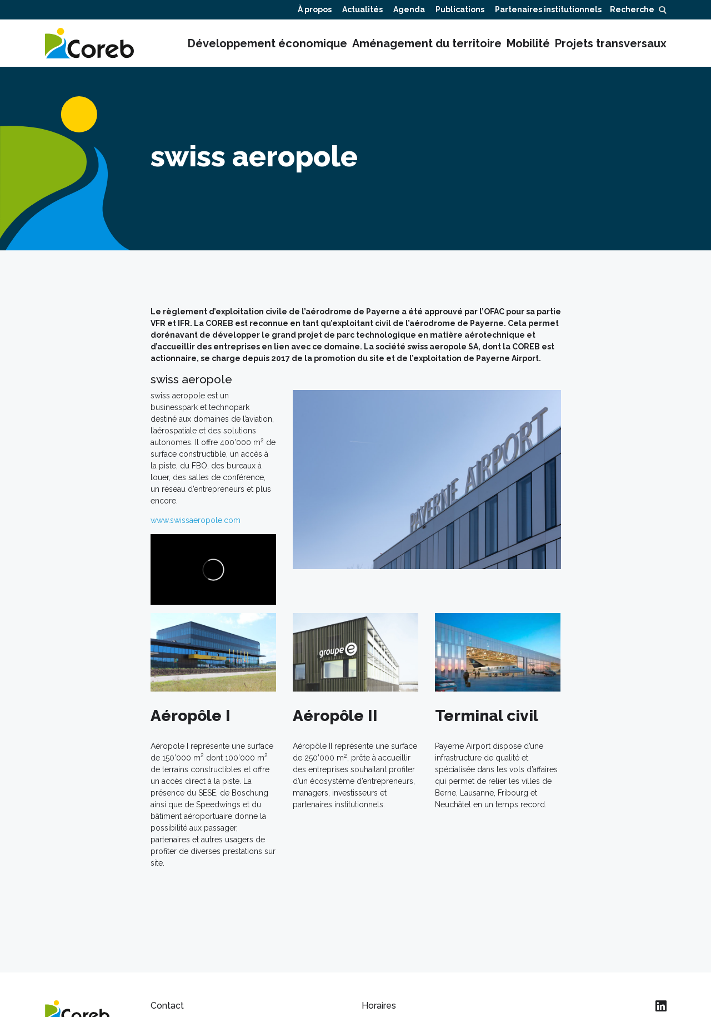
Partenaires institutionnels (548, 9)
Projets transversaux (611, 43)
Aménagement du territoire (427, 43)
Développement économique (267, 43)
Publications (459, 9)
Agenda (409, 9)
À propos (315, 9)
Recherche (638, 9)
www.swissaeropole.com (196, 520)
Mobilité (528, 43)
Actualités (362, 9)
